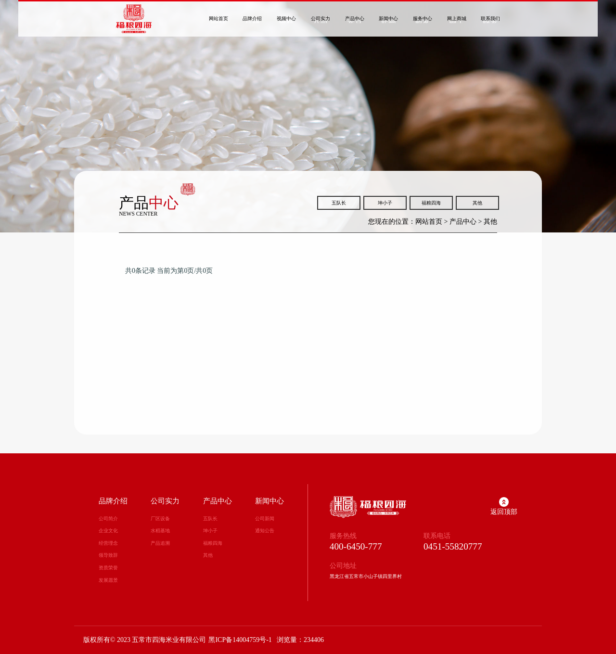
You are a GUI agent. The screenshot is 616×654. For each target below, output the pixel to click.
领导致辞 (108, 555)
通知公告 (264, 530)
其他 (477, 202)
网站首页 (428, 221)
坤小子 (385, 202)
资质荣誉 (108, 567)
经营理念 (108, 543)
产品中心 (462, 221)
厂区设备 (160, 518)
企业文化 (108, 530)
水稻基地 (160, 530)
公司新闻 (264, 518)
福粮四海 (431, 202)
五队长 (339, 202)
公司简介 (108, 518)
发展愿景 (108, 580)
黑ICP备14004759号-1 (239, 639)
